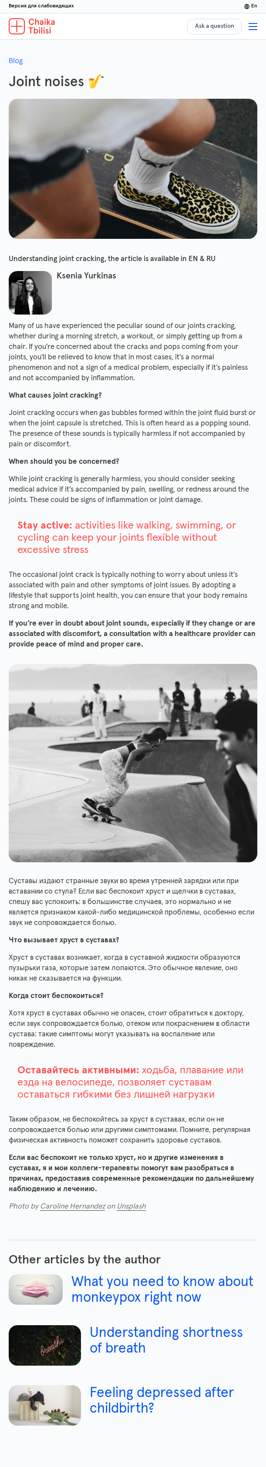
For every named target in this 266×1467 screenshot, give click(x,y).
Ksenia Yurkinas (86, 275)
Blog (16, 61)
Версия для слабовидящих (41, 6)
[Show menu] (253, 26)
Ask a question (214, 26)
